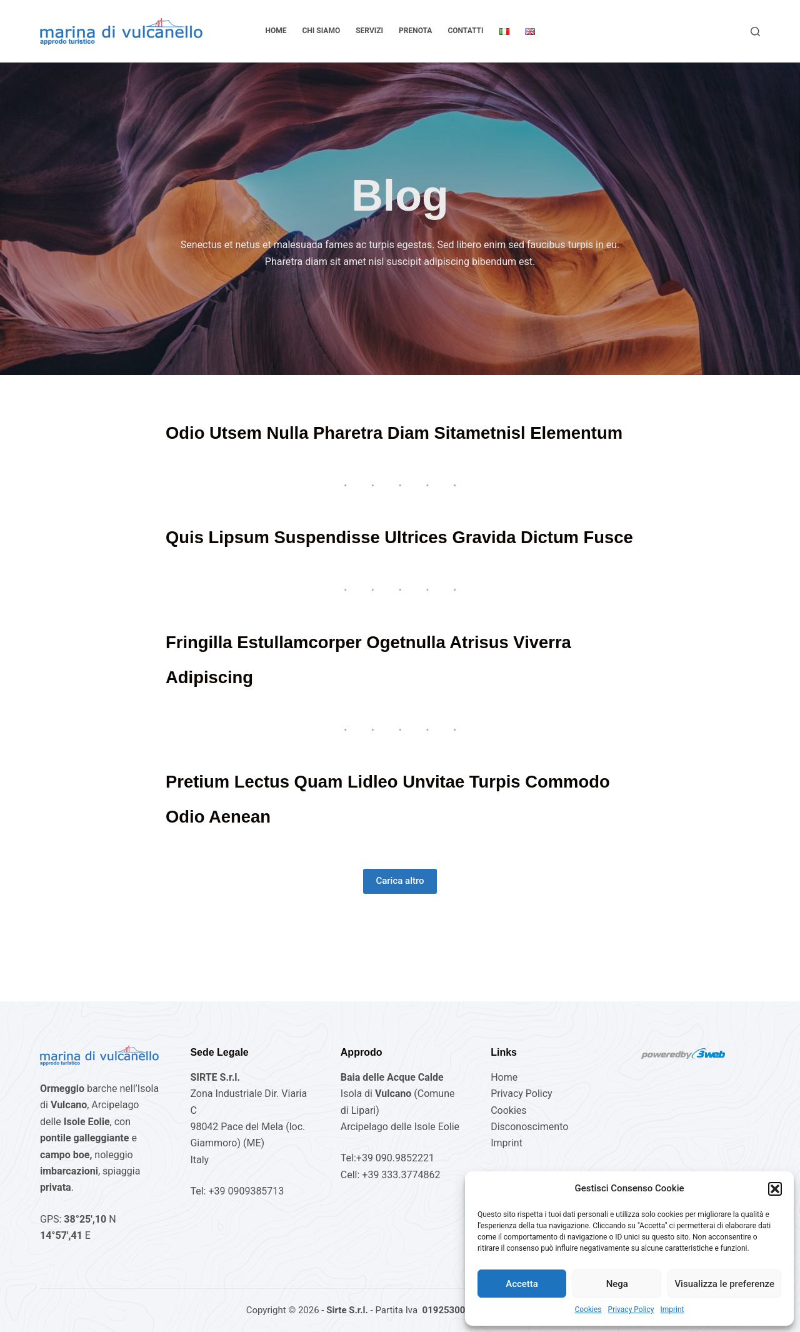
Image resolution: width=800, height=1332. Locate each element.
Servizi (369, 30)
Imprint (672, 1309)
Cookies (588, 1309)
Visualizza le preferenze (724, 1283)
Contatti (465, 30)
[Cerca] (755, 31)
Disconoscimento (529, 1127)
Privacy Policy (631, 1309)
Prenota (415, 30)
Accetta (522, 1283)
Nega (617, 1283)
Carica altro (400, 950)
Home (275, 30)
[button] (775, 1189)
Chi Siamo (321, 30)
